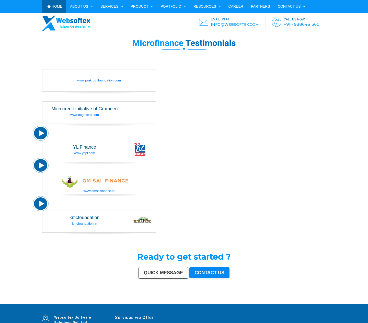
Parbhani (290, 302)
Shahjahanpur (263, 302)
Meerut (129, 301)
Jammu (43, 302)
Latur (172, 302)
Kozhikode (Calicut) (150, 302)
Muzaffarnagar (209, 302)
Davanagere (130, 302)
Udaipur (120, 302)
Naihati (317, 302)
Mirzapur (215, 303)
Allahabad (159, 301)
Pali (203, 303)
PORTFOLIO (173, 6)
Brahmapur (186, 302)
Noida (93, 302)
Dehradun (323, 301)
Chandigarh (179, 301)
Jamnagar (72, 302)
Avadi (93, 303)
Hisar (255, 302)
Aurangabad (151, 301)
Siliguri (312, 301)
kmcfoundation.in (84, 223)
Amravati (282, 301)
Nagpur (83, 301)
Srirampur (109, 303)
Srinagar (166, 301)
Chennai (56, 301)
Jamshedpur (278, 301)
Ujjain (106, 302)
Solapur (155, 301)
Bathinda (89, 303)
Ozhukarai (77, 303)
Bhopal (95, 301)
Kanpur (74, 301)
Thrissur (282, 302)
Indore (89, 301)
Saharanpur (80, 302)
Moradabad (258, 301)
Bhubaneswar (223, 301)
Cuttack (285, 301)
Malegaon (112, 302)
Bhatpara (75, 302)
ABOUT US (81, 6)
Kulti (297, 302)
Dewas (43, 303)
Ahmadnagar (138, 302)
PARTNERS (260, 6)
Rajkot (126, 301)
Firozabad (270, 302)
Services (111, 6)
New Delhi (201, 303)
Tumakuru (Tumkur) (203, 302)
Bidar (170, 303)
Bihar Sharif (136, 303)
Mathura (230, 302)
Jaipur (77, 301)
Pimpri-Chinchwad (105, 301)
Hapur (72, 303)
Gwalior (212, 301)
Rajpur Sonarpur (290, 301)
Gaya (109, 302)
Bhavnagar (304, 301)
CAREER (235, 6)
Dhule (193, 302)
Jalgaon (90, 302)
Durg (69, 303)
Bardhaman (303, 302)
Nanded (55, 302)
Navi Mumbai (139, 301)
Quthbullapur (196, 302)
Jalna (51, 303)
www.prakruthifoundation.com (99, 80)
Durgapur (61, 302)
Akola (126, 302)
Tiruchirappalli (263, 301)
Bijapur (113, 303)
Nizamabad (286, 302)
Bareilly (246, 301)
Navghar (206, 303)
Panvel (176, 303)
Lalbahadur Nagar (177, 302)
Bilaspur (294, 302)
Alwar (307, 302)
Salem (231, 301)
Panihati (181, 302)
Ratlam (140, 303)
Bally (267, 302)
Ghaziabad (122, 301)
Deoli (74, 303)
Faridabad (118, 301)
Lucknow (80, 301)
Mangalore (156, 302)
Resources (207, 6)
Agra (101, 301)
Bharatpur (119, 303)
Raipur (267, 301)
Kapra (133, 303)
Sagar (116, 303)
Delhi (46, 301)
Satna (48, 303)
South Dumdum (85, 302)
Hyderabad (61, 301)
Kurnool (56, 303)
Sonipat (53, 303)
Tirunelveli (116, 302)
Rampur (314, 302)
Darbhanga (310, 302)
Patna (86, 301)
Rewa (198, 303)
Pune (69, 301)
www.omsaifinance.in (99, 191)
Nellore (165, 302)
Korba (100, 302)
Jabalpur (163, 301)
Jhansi (142, 302)
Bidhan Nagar (193, 303)
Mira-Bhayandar (207, 301)
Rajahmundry (65, 303)
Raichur (148, 303)
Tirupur (134, 302)
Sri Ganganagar (128, 303)
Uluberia (185, 303)
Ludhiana (98, 301)
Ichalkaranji (61, 303)
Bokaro (145, 302)
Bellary (241, 302)
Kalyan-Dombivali (133, 301)
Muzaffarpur (234, 302)
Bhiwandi (241, 301)
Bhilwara (214, 302)
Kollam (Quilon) (161, 302)
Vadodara (114, 301)
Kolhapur (319, 301)
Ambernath (179, 303)
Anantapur (123, 303)
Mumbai (43, 301)
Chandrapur (258, 302)
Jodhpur (189, 301)
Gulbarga (65, 302)
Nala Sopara (275, 302)
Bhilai (274, 301)
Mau (46, 303)
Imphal (213, 303)
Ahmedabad (65, 301)
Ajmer (58, 302)
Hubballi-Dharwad (217, 301)
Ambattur (189, 302)
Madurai (234, 301)
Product (142, 6)
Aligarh (237, 301)
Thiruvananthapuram (252, 301)
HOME (54, 6)
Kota (244, 301)
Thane (92, 301)
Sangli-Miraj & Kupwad (49, 302)
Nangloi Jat (100, 303)
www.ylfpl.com (84, 153)
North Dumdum (152, 303)
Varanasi (147, 301)
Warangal (308, 301)
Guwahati (193, 301)
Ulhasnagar (316, 301)
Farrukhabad (144, 303)
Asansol (103, 302)
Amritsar (143, 301)
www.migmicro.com (84, 115)
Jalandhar (227, 301)
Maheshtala (97, 302)
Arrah (173, 303)
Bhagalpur (218, 302)
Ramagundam (158, 303)
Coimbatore (198, 301)
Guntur (68, 302)
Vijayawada (202, 301)
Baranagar (96, 303)
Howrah (186, 301)
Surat (71, 301)
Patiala (238, 302)
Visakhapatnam (174, 301)
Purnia (210, 303)
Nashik (110, 301)
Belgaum (123, 302)
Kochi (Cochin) (299, 301)
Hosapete (167, 303)
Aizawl (324, 302)
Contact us (291, 6)
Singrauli (247, 302)
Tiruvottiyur (163, 303)
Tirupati (81, 303)
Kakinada (321, 302)
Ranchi (169, 301)
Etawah (299, 302)
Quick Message (163, 272)
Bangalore (49, 301)
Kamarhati (252, 302)
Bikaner (295, 301)
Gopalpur (168, 302)
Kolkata (53, 301)
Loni (182, 303)
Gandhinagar (85, 303)
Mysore (183, 301)
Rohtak (244, 302)
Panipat (279, 302)
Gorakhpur (270, 301)
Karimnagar (105, 303)
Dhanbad (188, 303)
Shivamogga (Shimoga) (224, 302)
